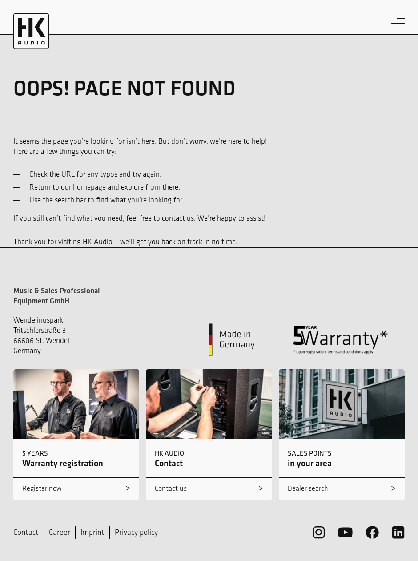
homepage (89, 186)
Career (59, 532)
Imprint (92, 532)
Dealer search (308, 488)
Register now (41, 488)
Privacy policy (136, 532)
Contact (26, 532)
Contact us (171, 488)
